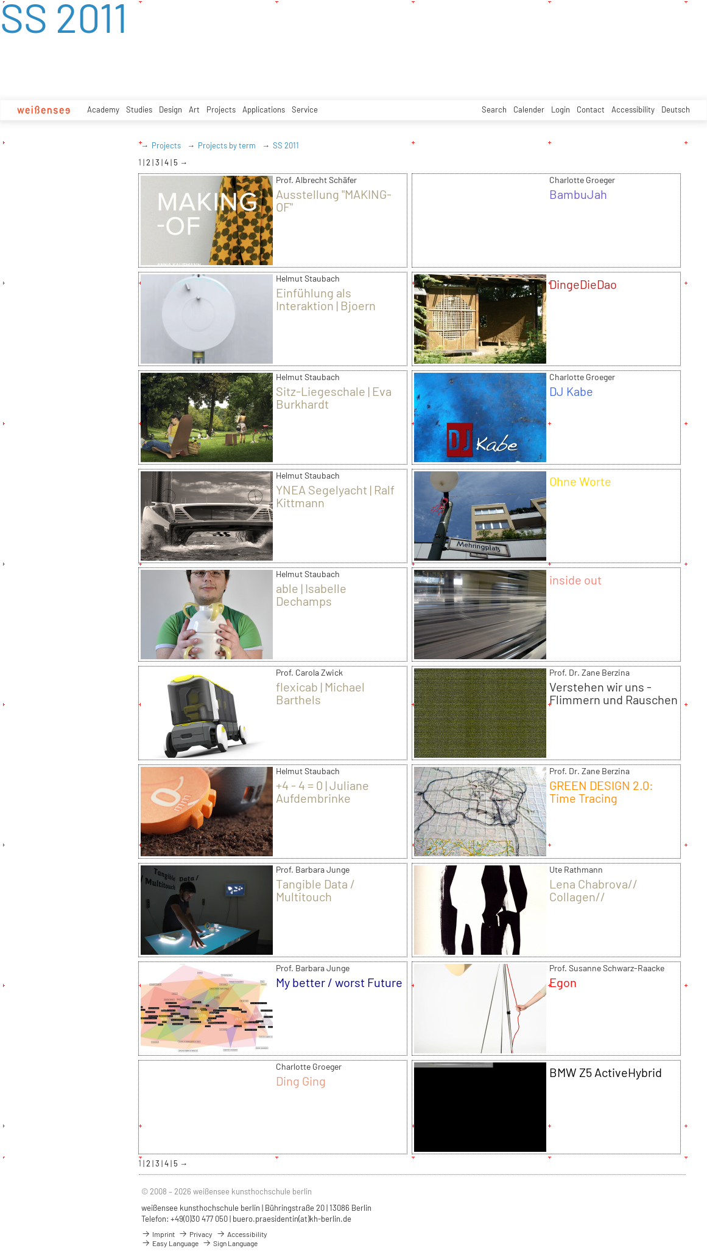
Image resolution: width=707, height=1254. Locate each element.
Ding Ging (301, 1080)
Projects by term (227, 145)
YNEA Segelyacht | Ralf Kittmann (335, 496)
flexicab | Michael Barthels (320, 693)
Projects (221, 109)
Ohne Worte (580, 481)
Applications (263, 109)
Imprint (158, 1234)
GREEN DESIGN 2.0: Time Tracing (601, 791)
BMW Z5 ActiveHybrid (605, 1072)
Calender (528, 109)
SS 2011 (286, 145)
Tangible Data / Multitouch (315, 890)
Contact (591, 109)
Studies (139, 109)
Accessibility (633, 109)
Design (170, 109)
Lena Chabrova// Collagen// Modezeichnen (593, 896)
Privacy (195, 1234)
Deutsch (675, 109)
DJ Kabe (571, 391)
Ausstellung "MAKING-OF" (334, 200)
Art (194, 109)
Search (494, 109)
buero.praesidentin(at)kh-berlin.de (292, 1219)
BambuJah (578, 194)
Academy (103, 109)
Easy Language (170, 1243)
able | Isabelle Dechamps (311, 594)
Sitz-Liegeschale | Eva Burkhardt (334, 397)
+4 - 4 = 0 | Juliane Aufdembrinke (322, 791)
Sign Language (230, 1243)
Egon (563, 982)
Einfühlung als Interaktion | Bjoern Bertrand (326, 305)
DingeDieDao (583, 284)
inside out (575, 579)
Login (560, 109)
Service (305, 109)
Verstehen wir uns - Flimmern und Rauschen (613, 693)
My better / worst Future (339, 982)
